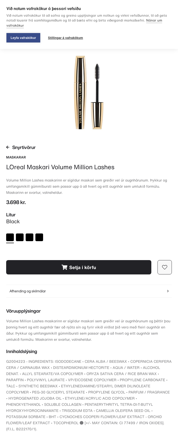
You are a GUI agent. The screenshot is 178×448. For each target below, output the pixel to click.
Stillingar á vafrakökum (65, 38)
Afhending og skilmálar (89, 291)
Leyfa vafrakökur (23, 38)
